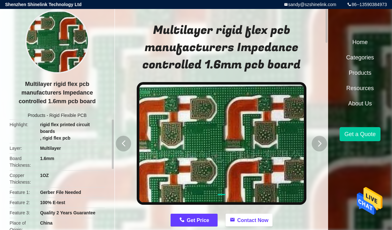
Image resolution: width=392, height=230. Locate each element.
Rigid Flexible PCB (68, 115)
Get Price (198, 220)
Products (36, 115)
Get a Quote (360, 134)
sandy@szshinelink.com (312, 4)
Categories (360, 57)
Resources (360, 88)
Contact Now (252, 220)
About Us (360, 103)
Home (360, 42)
